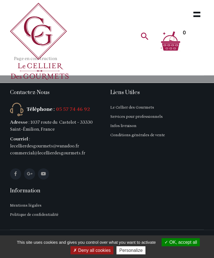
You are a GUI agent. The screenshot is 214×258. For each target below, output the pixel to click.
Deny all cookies (92, 250)
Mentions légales (26, 205)
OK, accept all (180, 242)
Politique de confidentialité (34, 215)
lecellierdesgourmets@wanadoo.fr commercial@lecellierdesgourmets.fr (47, 149)
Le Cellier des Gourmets (132, 107)
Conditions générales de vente (137, 135)
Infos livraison (123, 126)
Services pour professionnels (136, 117)
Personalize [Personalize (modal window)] (131, 250)
